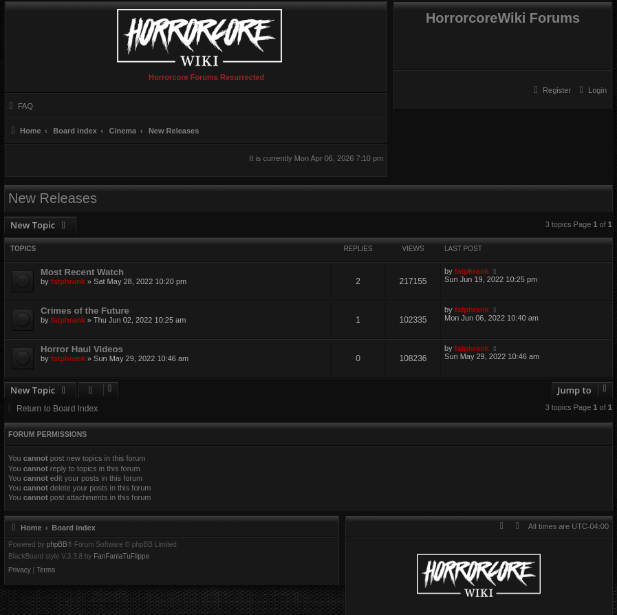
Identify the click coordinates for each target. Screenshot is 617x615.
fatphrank (68, 281)
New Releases (52, 198)
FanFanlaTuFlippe (121, 556)
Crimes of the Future (85, 310)
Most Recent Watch (82, 272)
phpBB (57, 544)
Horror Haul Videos (82, 349)
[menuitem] (591, 90)
